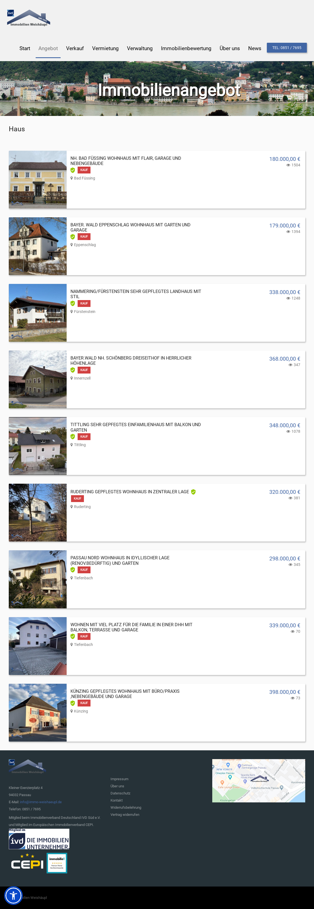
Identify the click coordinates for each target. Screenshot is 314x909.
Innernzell (82, 378)
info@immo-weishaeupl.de (41, 802)
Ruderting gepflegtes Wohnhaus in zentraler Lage (129, 491)
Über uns (117, 786)
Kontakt (117, 800)
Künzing (81, 711)
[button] (13, 896)
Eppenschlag (85, 244)
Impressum (119, 779)
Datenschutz (120, 793)
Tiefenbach (83, 577)
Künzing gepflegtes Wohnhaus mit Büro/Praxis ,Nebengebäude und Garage (125, 693)
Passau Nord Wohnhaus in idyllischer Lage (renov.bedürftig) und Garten (119, 560)
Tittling (80, 444)
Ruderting (82, 506)
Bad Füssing (84, 178)
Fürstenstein (84, 311)
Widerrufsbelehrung (126, 807)
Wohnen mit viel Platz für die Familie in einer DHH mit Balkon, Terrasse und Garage (131, 627)
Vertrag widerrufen (125, 814)
